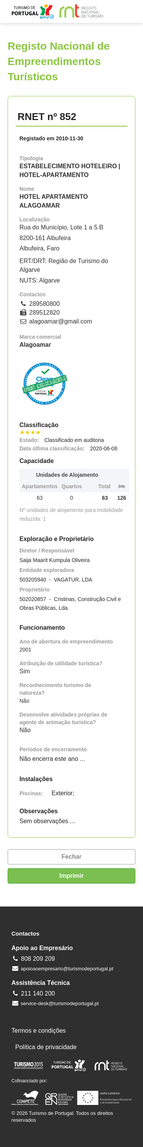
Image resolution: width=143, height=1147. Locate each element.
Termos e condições (38, 1030)
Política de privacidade (46, 1047)
